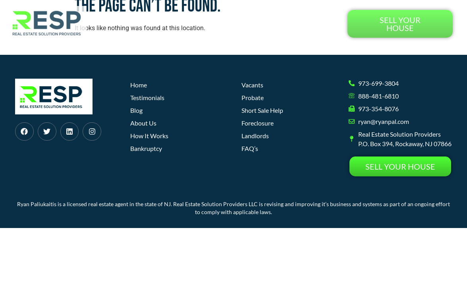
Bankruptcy (146, 148)
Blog (269, 23)
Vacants (252, 85)
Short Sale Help (262, 110)
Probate (252, 97)
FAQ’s (249, 148)
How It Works (185, 23)
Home (142, 23)
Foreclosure (257, 123)
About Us (234, 23)
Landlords (255, 135)
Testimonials (311, 23)
